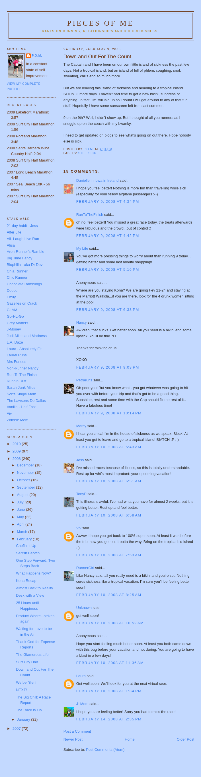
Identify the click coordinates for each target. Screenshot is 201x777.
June (21, 509)
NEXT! (21, 690)
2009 (17, 451)
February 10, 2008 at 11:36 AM (110, 663)
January (24, 719)
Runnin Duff (16, 381)
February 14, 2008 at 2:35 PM (108, 719)
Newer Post (73, 739)
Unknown (84, 608)
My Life (82, 248)
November (26, 472)
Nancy (81, 322)
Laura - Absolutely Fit (24, 349)
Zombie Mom (17, 420)
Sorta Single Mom (21, 394)
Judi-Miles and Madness (27, 336)
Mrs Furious (16, 361)
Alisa (11, 245)
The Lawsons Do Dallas (26, 400)
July (20, 502)
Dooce (12, 290)
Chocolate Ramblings (24, 284)
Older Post (185, 739)
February (25, 539)
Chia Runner (17, 271)
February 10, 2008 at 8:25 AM (108, 595)
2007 (17, 728)
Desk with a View (30, 595)
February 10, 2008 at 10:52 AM (110, 623)
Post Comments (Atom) (105, 749)
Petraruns (84, 380)
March (22, 532)
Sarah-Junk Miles (21, 387)
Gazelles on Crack (22, 303)
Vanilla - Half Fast (21, 407)
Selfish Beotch (28, 553)
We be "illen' (26, 682)
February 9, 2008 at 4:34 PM (107, 201)
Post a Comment (77, 731)
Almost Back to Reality (34, 588)
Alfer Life (14, 232)
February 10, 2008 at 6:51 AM (108, 481)
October (24, 480)
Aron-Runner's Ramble (25, 251)
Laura (81, 676)
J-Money (14, 329)
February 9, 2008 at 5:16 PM (107, 269)
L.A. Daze (15, 342)
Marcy (81, 426)
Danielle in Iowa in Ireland (97, 180)
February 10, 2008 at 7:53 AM (108, 555)
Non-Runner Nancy (22, 368)
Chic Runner (17, 277)
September (26, 487)
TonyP (81, 494)
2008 (17, 458)
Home (130, 739)
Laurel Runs (17, 355)
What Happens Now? (33, 573)
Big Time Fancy (19, 258)
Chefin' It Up (26, 546)
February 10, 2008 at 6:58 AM (108, 515)
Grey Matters (17, 323)
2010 (17, 444)
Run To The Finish (22, 375)
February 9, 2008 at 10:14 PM (108, 413)
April (21, 524)
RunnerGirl (85, 568)
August (23, 495)
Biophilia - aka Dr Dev (25, 265)
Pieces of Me (100, 23)
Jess (80, 460)
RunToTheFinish (89, 214)
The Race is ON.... (31, 710)
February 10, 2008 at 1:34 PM (108, 691)
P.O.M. (37, 55)
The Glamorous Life (32, 654)
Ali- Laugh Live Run (23, 239)
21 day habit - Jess (22, 226)
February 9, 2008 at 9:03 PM (107, 367)
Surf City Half (27, 662)
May (21, 517)
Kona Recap (26, 580)
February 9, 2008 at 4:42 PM (107, 235)
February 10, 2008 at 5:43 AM (108, 447)
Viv (78, 528)
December (26, 465)
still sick (87, 153)
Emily (11, 297)
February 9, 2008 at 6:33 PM (107, 309)
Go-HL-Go (15, 316)
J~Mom (82, 704)
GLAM (12, 310)
